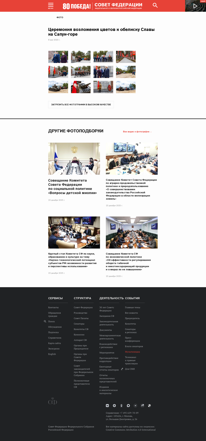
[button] (50, 6)
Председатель (132, 318)
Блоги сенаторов (134, 346)
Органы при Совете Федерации (80, 357)
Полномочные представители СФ (82, 383)
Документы (105, 330)
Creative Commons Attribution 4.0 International (131, 429)
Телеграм (135, 405)
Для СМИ (130, 369)
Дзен (114, 405)
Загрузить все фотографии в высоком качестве (81, 104)
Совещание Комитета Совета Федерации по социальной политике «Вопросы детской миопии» (72, 186)
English (52, 354)
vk (107, 405)
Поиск (51, 321)
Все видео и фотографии (136, 131)
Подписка (53, 332)
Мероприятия (106, 352)
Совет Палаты (81, 318)
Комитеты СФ (81, 329)
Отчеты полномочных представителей (108, 378)
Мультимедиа (132, 351)
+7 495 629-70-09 (129, 413)
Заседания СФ (106, 316)
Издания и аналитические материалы (108, 390)
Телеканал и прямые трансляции (131, 360)
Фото (60, 17)
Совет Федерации (83, 307)
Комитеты (130, 323)
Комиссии (79, 334)
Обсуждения (55, 327)
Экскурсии (54, 348)
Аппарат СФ (80, 340)
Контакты (53, 307)
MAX (128, 405)
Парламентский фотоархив (149, 405)
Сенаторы (79, 323)
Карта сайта (54, 343)
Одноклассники (121, 405)
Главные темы (132, 307)
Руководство (80, 313)
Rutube (142, 405)
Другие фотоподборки (75, 131)
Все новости (131, 313)
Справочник (54, 337)
